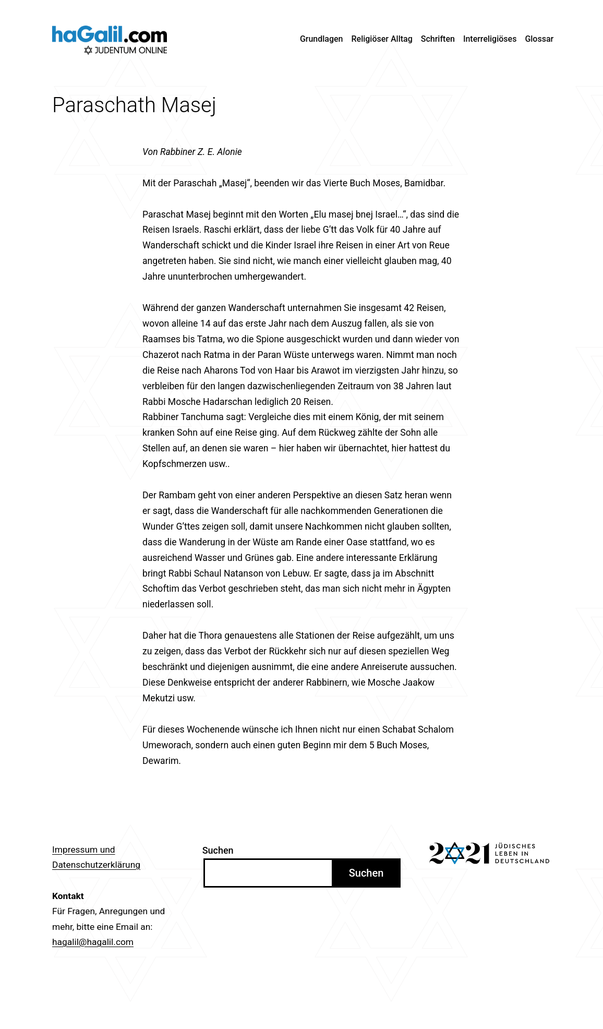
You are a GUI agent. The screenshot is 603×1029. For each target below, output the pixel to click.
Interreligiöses (490, 39)
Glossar (539, 39)
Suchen (218, 850)
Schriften (438, 39)
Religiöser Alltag (382, 39)
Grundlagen (321, 39)
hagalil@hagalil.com (93, 942)
